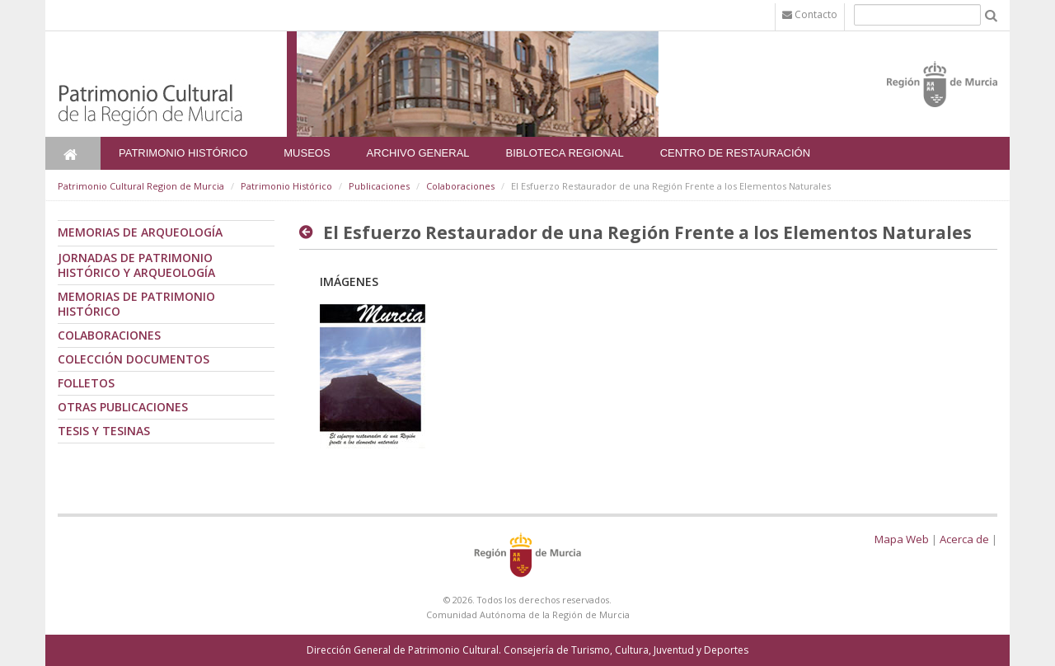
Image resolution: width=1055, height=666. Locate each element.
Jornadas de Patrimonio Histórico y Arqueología (136, 265)
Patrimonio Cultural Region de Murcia (141, 186)
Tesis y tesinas (104, 431)
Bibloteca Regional (565, 153)
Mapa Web (901, 539)
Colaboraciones (460, 186)
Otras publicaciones (123, 407)
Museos (307, 153)
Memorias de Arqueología (140, 232)
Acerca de (964, 539)
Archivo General (418, 153)
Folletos (86, 383)
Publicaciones (379, 186)
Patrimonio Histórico (183, 153)
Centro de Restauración (735, 153)
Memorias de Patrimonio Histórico (136, 303)
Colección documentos (133, 359)
